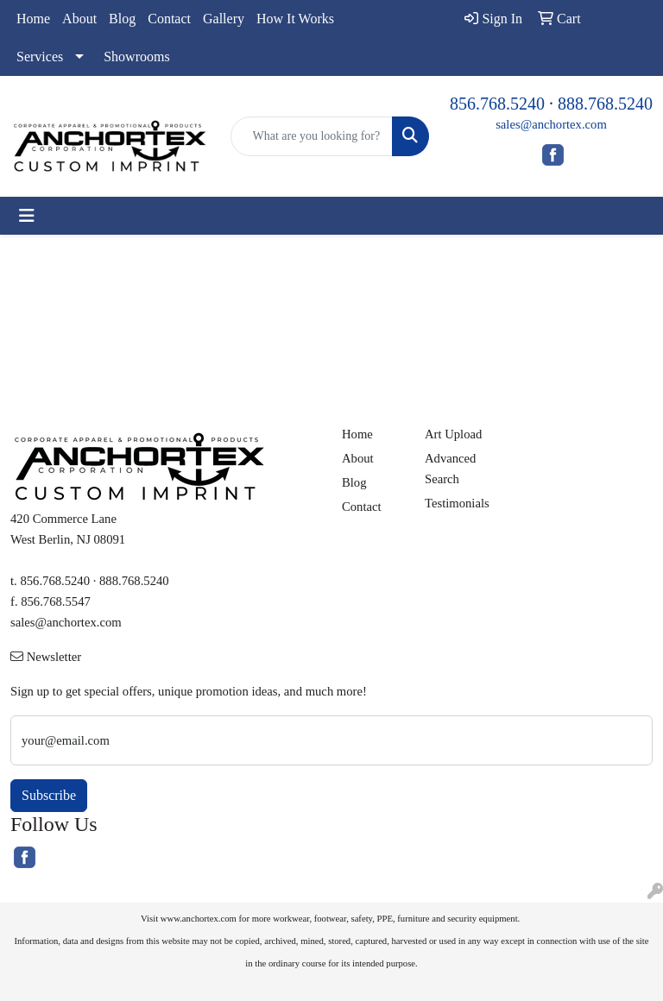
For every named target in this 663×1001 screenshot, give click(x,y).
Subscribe (49, 795)
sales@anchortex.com (551, 124)
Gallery (223, 18)
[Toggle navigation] (27, 216)
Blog (122, 18)
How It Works (295, 18)
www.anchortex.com (199, 918)
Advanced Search (450, 468)
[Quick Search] (312, 136)
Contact (169, 18)
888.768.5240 (605, 103)
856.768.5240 (497, 103)
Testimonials (456, 503)
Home (33, 18)
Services (39, 56)
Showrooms (136, 56)
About (79, 18)
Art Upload (453, 434)
